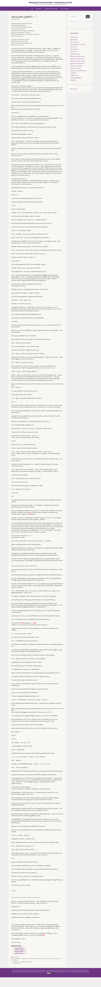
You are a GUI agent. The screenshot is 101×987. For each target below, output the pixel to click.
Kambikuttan (39, 8)
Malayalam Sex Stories (76, 66)
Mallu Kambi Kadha (75, 68)
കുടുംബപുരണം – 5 (20, 951)
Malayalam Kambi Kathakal (77, 61)
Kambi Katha (73, 39)
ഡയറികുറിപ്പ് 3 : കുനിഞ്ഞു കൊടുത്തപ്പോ (22, 961)
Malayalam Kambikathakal (77, 63)
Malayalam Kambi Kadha (77, 58)
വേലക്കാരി (73, 80)
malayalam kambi (17, 958)
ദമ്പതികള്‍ (73, 73)
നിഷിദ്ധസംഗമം (74, 75)
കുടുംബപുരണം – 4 (20, 950)
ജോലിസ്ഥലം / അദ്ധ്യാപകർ (78, 70)
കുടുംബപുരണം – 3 (20, 953)
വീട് (32, 8)
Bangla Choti (73, 89)
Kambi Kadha (16, 957)
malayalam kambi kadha (40, 958)
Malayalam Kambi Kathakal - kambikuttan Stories (50, 2)
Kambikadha (73, 47)
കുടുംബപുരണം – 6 (17, 963)
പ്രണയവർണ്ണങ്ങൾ (75, 77)
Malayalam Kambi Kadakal (51, 8)
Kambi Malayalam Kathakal (77, 44)
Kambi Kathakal (66, 9)
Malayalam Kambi (75, 54)
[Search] (88, 16)
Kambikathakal (74, 49)
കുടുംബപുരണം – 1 (20, 948)
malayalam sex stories (52, 958)
